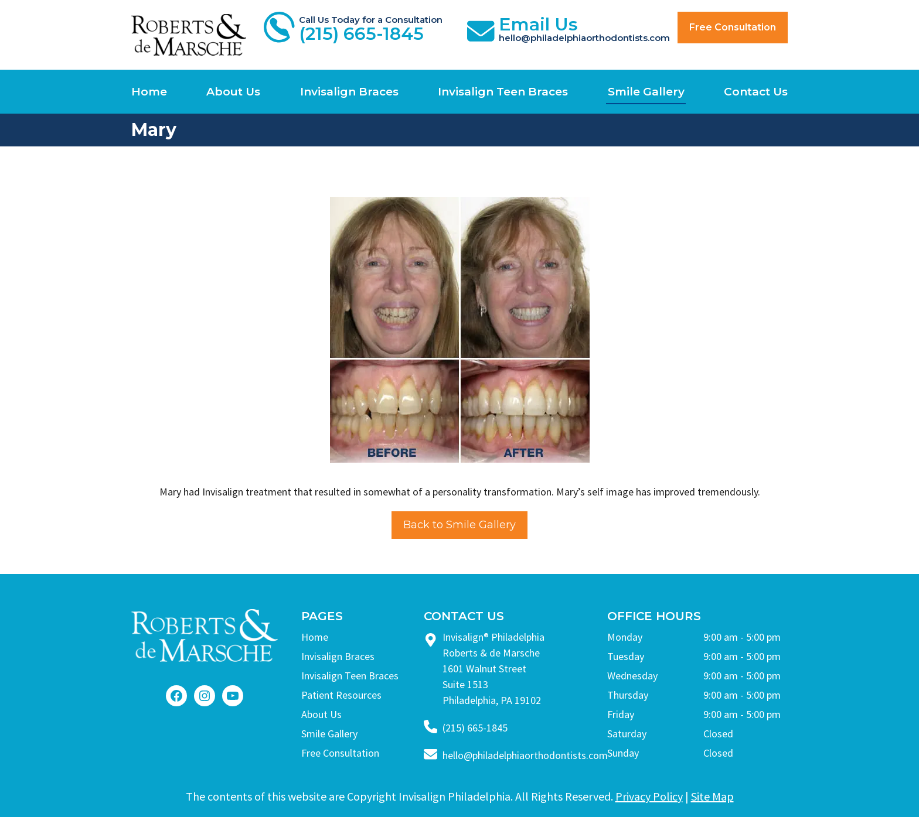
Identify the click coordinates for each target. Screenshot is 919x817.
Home (149, 91)
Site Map (712, 796)
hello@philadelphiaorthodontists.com (525, 755)
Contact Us (756, 91)
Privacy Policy (649, 796)
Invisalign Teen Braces (503, 91)
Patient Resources (341, 695)
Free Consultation (732, 27)
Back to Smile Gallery (459, 524)
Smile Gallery (646, 91)
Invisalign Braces (349, 91)
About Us (233, 91)
